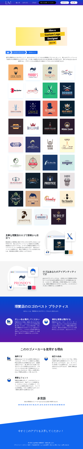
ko (53, 404)
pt (38, 404)
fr (21, 404)
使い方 (18, 2)
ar (57, 404)
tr (30, 404)
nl (34, 404)
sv (64, 404)
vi (48, 404)
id (46, 404)
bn (59, 404)
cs (44, 404)
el (36, 404)
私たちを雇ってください (47, 2)
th (50, 404)
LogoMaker (35, 443)
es (25, 404)
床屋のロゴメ (18, 359)
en (19, 404)
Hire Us (52, 43)
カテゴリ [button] (25, 2)
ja (73, 2)
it (31, 404)
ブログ (34, 2)
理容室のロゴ (32, 52)
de (23, 404)
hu (55, 404)
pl (42, 404)
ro (62, 404)
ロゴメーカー (72, 59)
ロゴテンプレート (19, 52)
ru (27, 404)
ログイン (64, 2)
